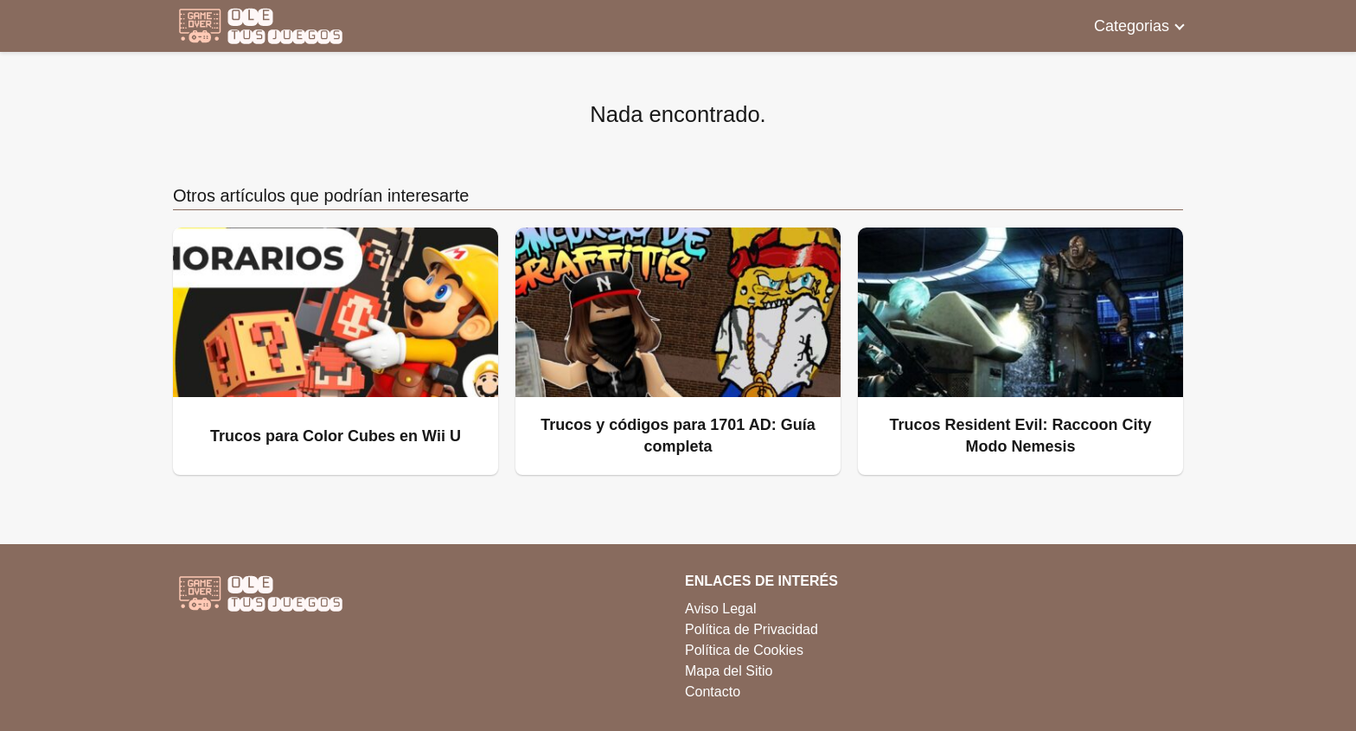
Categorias (1131, 26)
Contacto (712, 691)
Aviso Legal (720, 608)
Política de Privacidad (751, 629)
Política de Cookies (744, 650)
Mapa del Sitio (728, 671)
